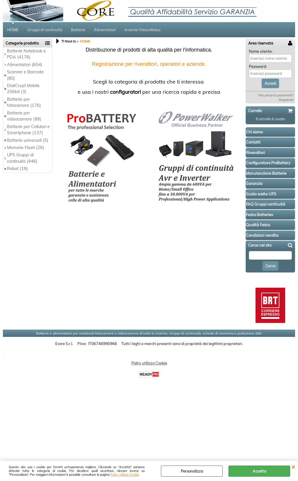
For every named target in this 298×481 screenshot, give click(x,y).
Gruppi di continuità (44, 29)
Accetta (259, 471)
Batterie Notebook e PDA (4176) (26, 54)
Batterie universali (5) (27, 140)
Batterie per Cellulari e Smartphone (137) (28, 129)
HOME (13, 29)
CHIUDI (293, 467)
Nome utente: (260, 51)
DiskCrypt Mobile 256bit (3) (23, 88)
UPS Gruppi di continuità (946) (22, 158)
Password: (258, 66)
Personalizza (192, 471)
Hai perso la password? (276, 95)
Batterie (78, 29)
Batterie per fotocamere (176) (24, 102)
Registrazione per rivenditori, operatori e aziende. (149, 64)
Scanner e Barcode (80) (25, 75)
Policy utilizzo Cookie (124, 475)
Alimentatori (105, 29)
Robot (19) (17, 168)
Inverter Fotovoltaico (142, 29)
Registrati (286, 100)
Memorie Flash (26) (25, 147)
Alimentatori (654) (24, 64)
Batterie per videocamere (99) (24, 116)
